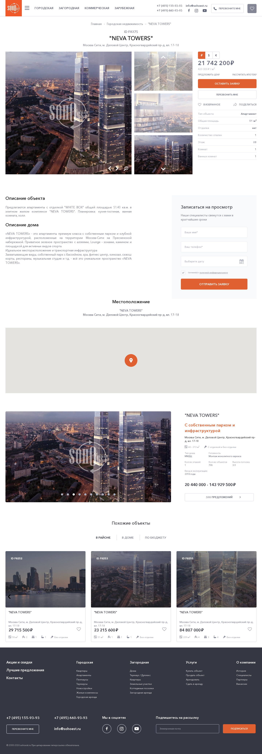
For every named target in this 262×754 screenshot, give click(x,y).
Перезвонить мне (227, 94)
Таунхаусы (82, 683)
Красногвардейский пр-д (147, 45)
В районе (103, 537)
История (241, 670)
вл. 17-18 (172, 45)
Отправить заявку (214, 284)
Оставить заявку (227, 83)
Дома (133, 670)
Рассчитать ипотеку (245, 74)
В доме (128, 537)
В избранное (211, 104)
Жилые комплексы (87, 692)
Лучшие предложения (25, 670)
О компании (246, 662)
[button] (109, 168)
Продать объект (195, 675)
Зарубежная (124, 8)
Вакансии (241, 683)
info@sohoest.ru (196, 5)
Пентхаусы (82, 679)
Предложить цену (209, 74)
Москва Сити (92, 45)
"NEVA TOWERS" (159, 24)
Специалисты (243, 675)
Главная (96, 24)
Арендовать (192, 679)
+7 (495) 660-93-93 (169, 10)
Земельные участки (141, 683)
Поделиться (248, 104)
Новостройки (84, 688)
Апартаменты (83, 675)
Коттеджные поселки (142, 688)
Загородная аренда (141, 692)
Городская (44, 8)
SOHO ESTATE (13, 8)
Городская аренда (86, 696)
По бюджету (155, 537)
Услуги (191, 662)
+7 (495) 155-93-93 (169, 5)
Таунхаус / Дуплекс (140, 675)
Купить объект (194, 670)
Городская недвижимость (125, 24)
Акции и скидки (19, 662)
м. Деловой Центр (115, 45)
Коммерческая (97, 8)
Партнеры (241, 679)
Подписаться (239, 728)
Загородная (69, 8)
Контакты (14, 678)
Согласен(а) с (208, 272)
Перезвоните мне (226, 8)
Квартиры (81, 670)
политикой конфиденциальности (214, 273)
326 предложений (219, 497)
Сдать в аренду (194, 683)
